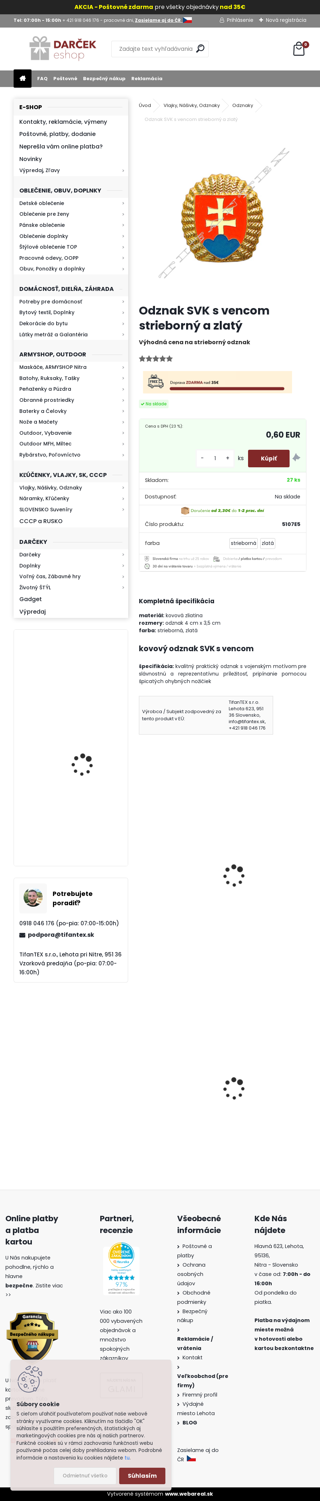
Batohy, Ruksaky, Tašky (49, 378)
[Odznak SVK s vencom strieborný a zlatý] (223, 214)
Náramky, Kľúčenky (44, 498)
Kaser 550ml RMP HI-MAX (91, 750)
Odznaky (242, 105)
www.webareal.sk (189, 1493)
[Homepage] (22, 79)
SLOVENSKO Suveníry (45, 509)
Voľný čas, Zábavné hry (50, 576)
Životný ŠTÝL (35, 587)
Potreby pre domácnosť (50, 301)
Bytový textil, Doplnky (46, 312)
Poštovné (65, 78)
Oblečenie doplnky (43, 236)
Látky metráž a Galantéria (53, 334)
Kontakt (193, 1357)
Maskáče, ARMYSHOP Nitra (53, 367)
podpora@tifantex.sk (61, 935)
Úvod (145, 105)
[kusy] (212, 458)
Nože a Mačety (38, 421)
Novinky (30, 159)
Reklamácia (147, 78)
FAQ (42, 78)
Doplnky (29, 565)
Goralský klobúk (166, 1094)
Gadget (30, 599)
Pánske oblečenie (42, 225)
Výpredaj (32, 612)
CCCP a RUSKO (41, 521)
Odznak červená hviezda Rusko (177, 871)
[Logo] (63, 49)
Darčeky (29, 554)
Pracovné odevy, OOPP (48, 258)
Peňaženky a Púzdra (45, 389)
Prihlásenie (240, 20)
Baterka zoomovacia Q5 (90, 828)
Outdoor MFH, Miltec (45, 443)
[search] (200, 48)
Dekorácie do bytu (43, 323)
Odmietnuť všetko (85, 1475)
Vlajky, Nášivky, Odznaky (50, 487)
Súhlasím (142, 1476)
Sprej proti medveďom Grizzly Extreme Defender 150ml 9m (264, 1109)
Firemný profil (201, 1394)
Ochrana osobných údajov (191, 1274)
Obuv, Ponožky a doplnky (52, 268)
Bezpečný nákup (104, 78)
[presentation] (142, 866)
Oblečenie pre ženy (44, 214)
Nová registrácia (286, 20)
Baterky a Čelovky (43, 411)
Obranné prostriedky (46, 400)
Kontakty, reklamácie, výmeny (63, 122)
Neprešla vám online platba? (61, 146)
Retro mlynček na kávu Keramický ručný (89, 674)
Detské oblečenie (41, 203)
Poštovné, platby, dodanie (57, 134)
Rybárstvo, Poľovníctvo (50, 454)
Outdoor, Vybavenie (45, 433)
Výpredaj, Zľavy (39, 170)
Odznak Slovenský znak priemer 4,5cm (263, 871)
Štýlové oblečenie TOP (48, 246)
